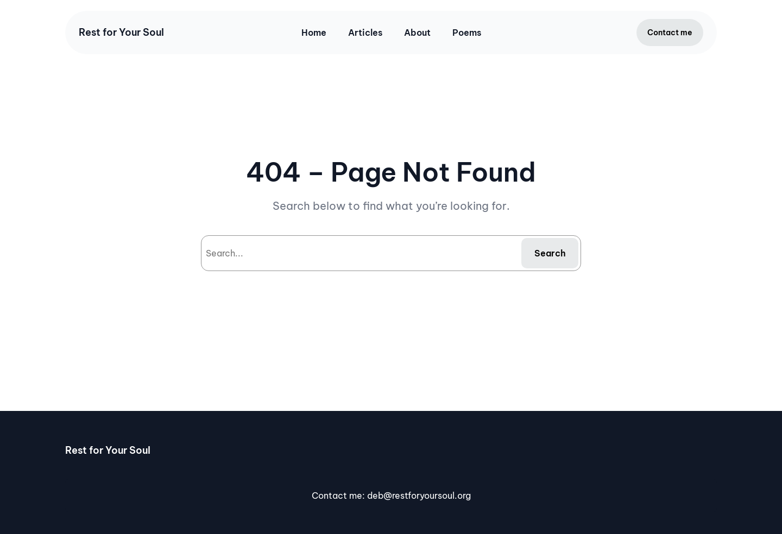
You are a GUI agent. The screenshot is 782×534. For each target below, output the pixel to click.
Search (550, 253)
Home (313, 32)
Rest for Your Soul (121, 32)
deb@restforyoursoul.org (419, 495)
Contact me (669, 32)
